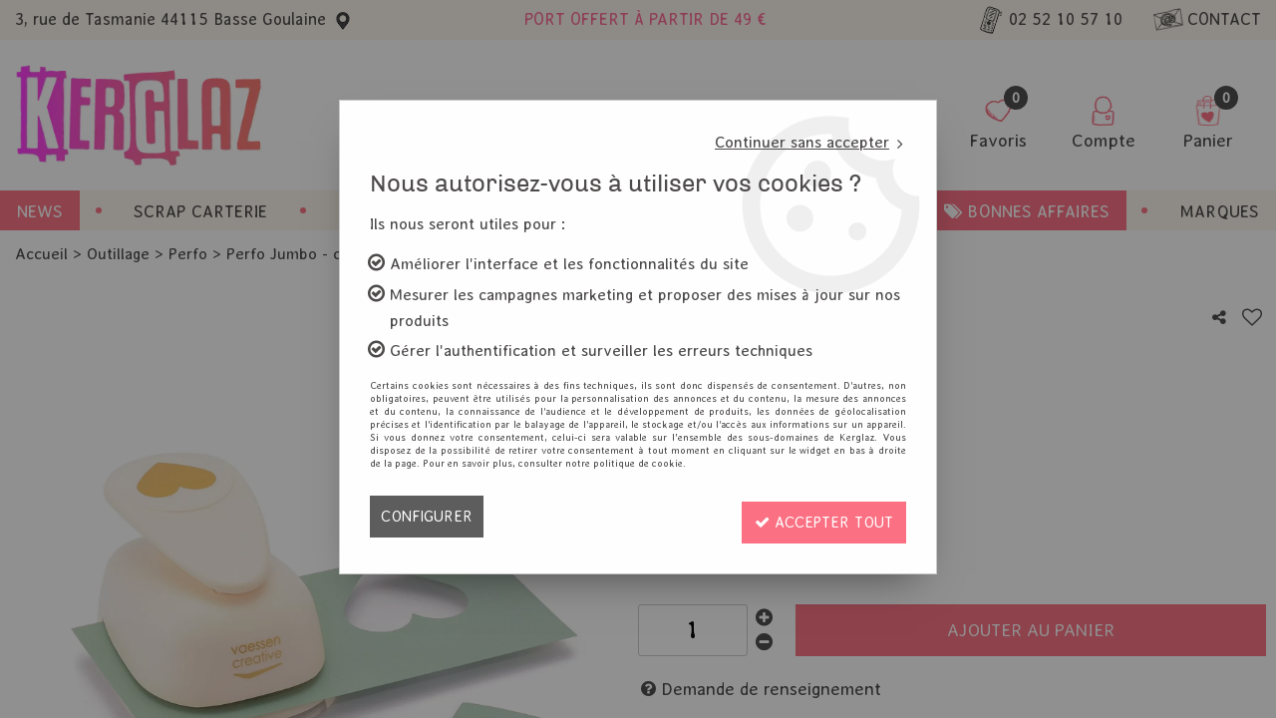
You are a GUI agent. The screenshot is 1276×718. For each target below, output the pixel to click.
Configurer (428, 516)
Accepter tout (818, 516)
